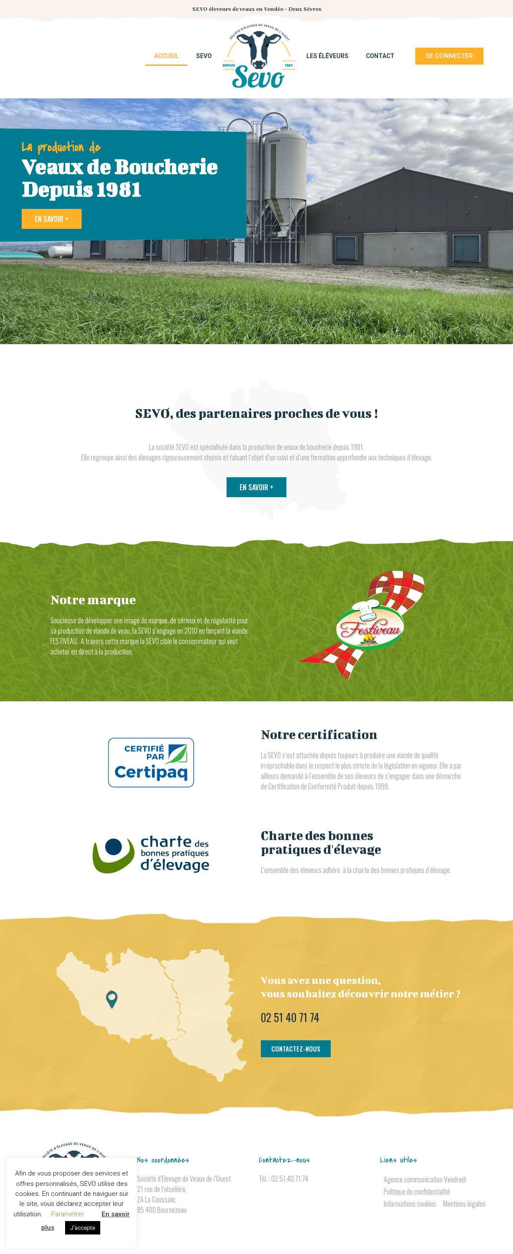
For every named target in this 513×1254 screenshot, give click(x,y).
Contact (380, 55)
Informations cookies (410, 1204)
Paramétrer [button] (67, 1214)
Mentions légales (464, 1204)
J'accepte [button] (82, 1228)
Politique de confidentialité (417, 1191)
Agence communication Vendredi (425, 1179)
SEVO (204, 55)
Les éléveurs (327, 55)
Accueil (166, 55)
